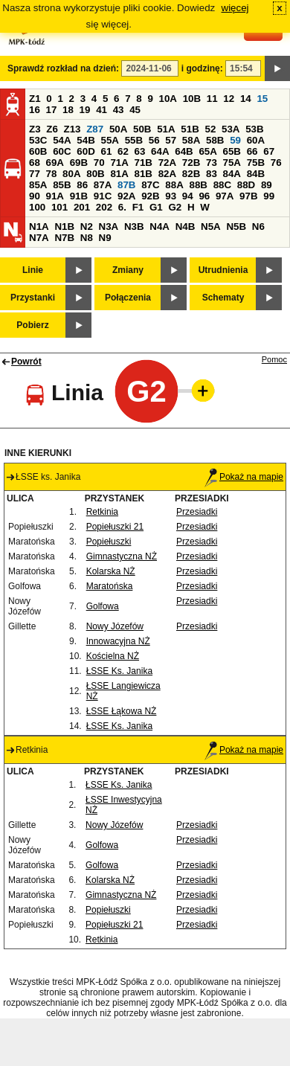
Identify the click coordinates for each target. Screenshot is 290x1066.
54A (62, 140)
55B (134, 140)
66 (252, 151)
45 (135, 109)
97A (224, 196)
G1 (156, 207)
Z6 (52, 129)
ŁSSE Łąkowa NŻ (121, 711)
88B (198, 184)
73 (211, 162)
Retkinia (102, 512)
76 (276, 162)
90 (34, 196)
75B (256, 162)
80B (95, 173)
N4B (185, 226)
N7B (64, 237)
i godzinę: (202, 68)
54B (85, 140)
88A (174, 184)
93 (170, 196)
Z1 (35, 98)
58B (215, 140)
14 (245, 98)
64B (184, 151)
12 (228, 98)
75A (232, 162)
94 (187, 196)
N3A (109, 226)
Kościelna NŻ (112, 656)
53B (254, 129)
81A (119, 173)
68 (34, 162)
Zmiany (128, 270)
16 (34, 109)
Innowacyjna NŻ (118, 641)
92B (150, 196)
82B (191, 173)
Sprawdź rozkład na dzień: (63, 68)
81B (143, 173)
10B (192, 98)
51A (166, 129)
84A (232, 173)
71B (143, 162)
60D (85, 151)
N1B (64, 226)
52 (210, 129)
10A (168, 98)
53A (230, 129)
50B (142, 129)
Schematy (223, 297)
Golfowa (102, 606)
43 (118, 109)
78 (51, 173)
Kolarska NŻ (110, 571)
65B (232, 151)
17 (51, 109)
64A (160, 151)
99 (268, 196)
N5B (236, 226)
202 (104, 207)
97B (248, 196)
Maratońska (109, 586)
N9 (105, 237)
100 (37, 207)
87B (126, 184)
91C (103, 196)
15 (262, 98)
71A (119, 162)
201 (82, 207)
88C (222, 184)
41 (101, 109)
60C (62, 151)
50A (118, 129)
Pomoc (274, 359)
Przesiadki (196, 512)
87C (150, 184)
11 (212, 98)
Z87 (94, 129)
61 (106, 151)
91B (79, 196)
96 (204, 196)
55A (109, 140)
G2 (174, 207)
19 (85, 109)
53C (38, 140)
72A (167, 162)
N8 (86, 237)
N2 (86, 226)
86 (82, 184)
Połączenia (128, 297)
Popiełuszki (109, 541)
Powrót (26, 361)
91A (55, 196)
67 (268, 151)
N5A (211, 226)
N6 (258, 226)
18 (68, 109)
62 (123, 151)
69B (79, 162)
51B (190, 129)
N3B (134, 226)
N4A (159, 226)
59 (235, 140)
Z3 (35, 129)
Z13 (72, 129)
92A (126, 196)
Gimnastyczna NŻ (121, 556)
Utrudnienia (223, 270)
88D (246, 184)
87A (103, 184)
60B (38, 151)
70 (99, 162)
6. (122, 207)
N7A (39, 237)
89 (266, 184)
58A (191, 140)
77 (34, 173)
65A (207, 151)
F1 (138, 207)
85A (38, 184)
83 (211, 173)
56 (154, 140)
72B (191, 162)
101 (59, 207)
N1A (39, 226)
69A (55, 162)
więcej (235, 7)
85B (62, 184)
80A (71, 173)
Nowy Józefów (115, 626)
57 (170, 140)
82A (167, 173)
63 (140, 151)
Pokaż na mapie (243, 477)
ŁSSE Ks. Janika (119, 671)
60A (256, 140)
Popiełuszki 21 (115, 526)
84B (256, 173)
